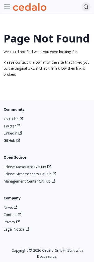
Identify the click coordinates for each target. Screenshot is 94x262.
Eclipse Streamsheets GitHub (30, 173)
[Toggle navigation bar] (7, 7)
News (10, 207)
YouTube (13, 118)
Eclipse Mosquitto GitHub (27, 166)
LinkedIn (13, 133)
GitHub (12, 140)
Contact (12, 214)
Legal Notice (16, 229)
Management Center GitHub (29, 181)
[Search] (85, 6)
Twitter (12, 126)
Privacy (12, 222)
